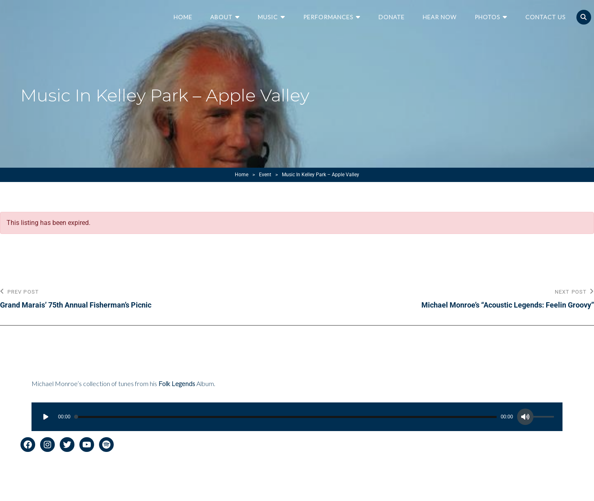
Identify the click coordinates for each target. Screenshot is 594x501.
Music (268, 16)
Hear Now (440, 16)
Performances (328, 16)
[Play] (46, 417)
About (221, 16)
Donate (391, 16)
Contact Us (545, 16)
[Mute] (525, 417)
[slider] (285, 417)
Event (265, 174)
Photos (487, 16)
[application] (297, 416)
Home (182, 16)
